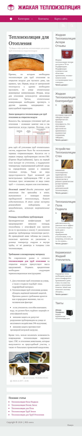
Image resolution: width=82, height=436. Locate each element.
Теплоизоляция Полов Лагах (24, 405)
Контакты (43, 18)
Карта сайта (60, 18)
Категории (23, 18)
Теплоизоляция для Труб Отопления (28, 414)
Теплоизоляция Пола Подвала (25, 402)
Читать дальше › (61, 85)
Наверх (70, 425)
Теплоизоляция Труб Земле (24, 411)
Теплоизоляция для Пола (23, 408)
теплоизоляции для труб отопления (27, 261)
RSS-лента (29, 422)
